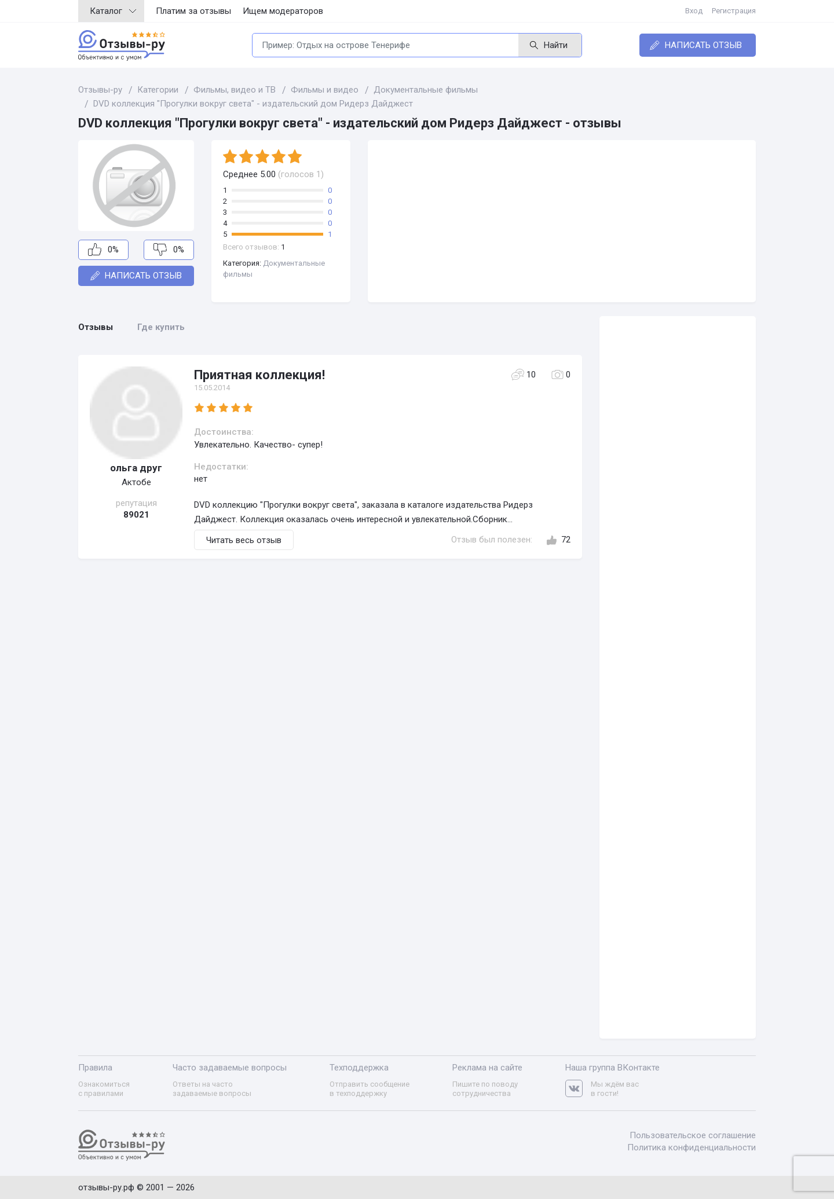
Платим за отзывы (193, 11)
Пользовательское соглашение (693, 1135)
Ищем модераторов (283, 11)
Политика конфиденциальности (691, 1147)
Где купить (161, 327)
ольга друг (136, 468)
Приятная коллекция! (259, 375)
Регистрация (734, 10)
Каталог (113, 11)
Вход (694, 10)
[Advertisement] (562, 221)
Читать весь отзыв (243, 540)
